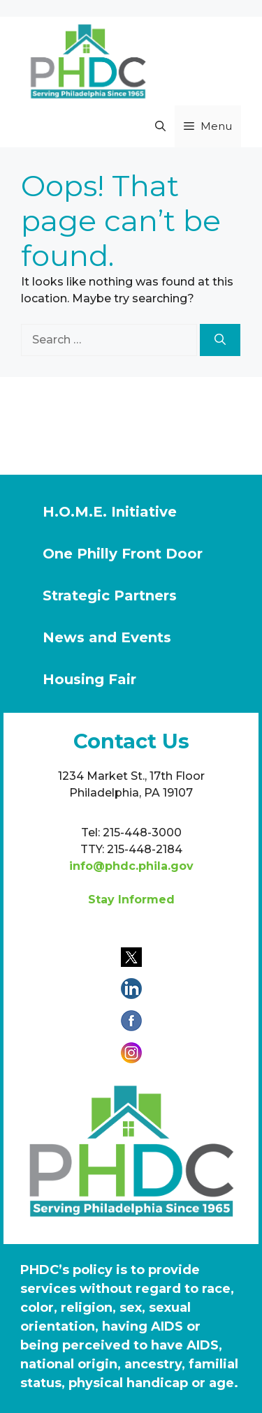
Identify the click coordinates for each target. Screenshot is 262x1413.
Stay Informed (131, 899)
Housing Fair (89, 679)
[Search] (220, 340)
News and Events (107, 637)
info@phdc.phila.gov (131, 866)
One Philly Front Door (123, 553)
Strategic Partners (110, 595)
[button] (160, 126)
